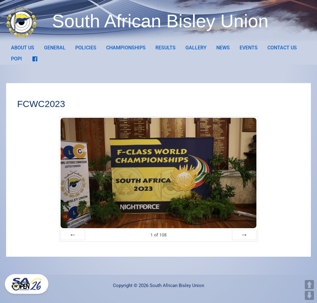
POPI (16, 59)
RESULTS (165, 48)
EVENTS (249, 48)
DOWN (309, 295)
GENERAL (54, 48)
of (158, 235)
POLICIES (85, 48)
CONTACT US (282, 48)
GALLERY (196, 48)
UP (309, 284)
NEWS (223, 48)
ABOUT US (22, 48)
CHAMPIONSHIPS (126, 48)
